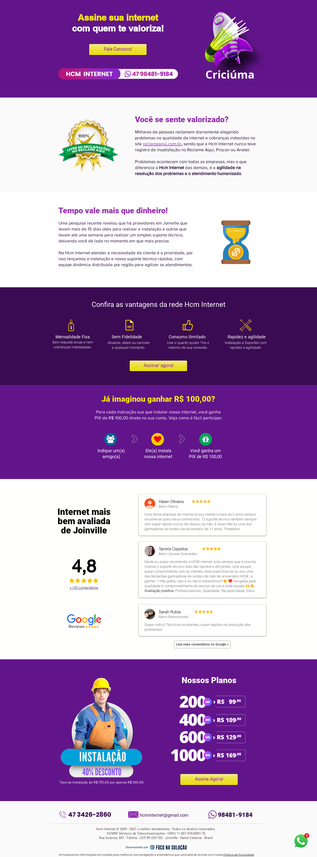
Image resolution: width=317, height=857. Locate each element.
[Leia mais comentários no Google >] (202, 644)
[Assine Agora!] (209, 779)
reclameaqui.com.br (162, 143)
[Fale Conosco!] (118, 49)
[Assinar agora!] (158, 366)
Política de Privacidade (238, 854)
